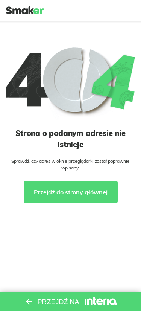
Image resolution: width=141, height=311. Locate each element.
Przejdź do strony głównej (71, 192)
